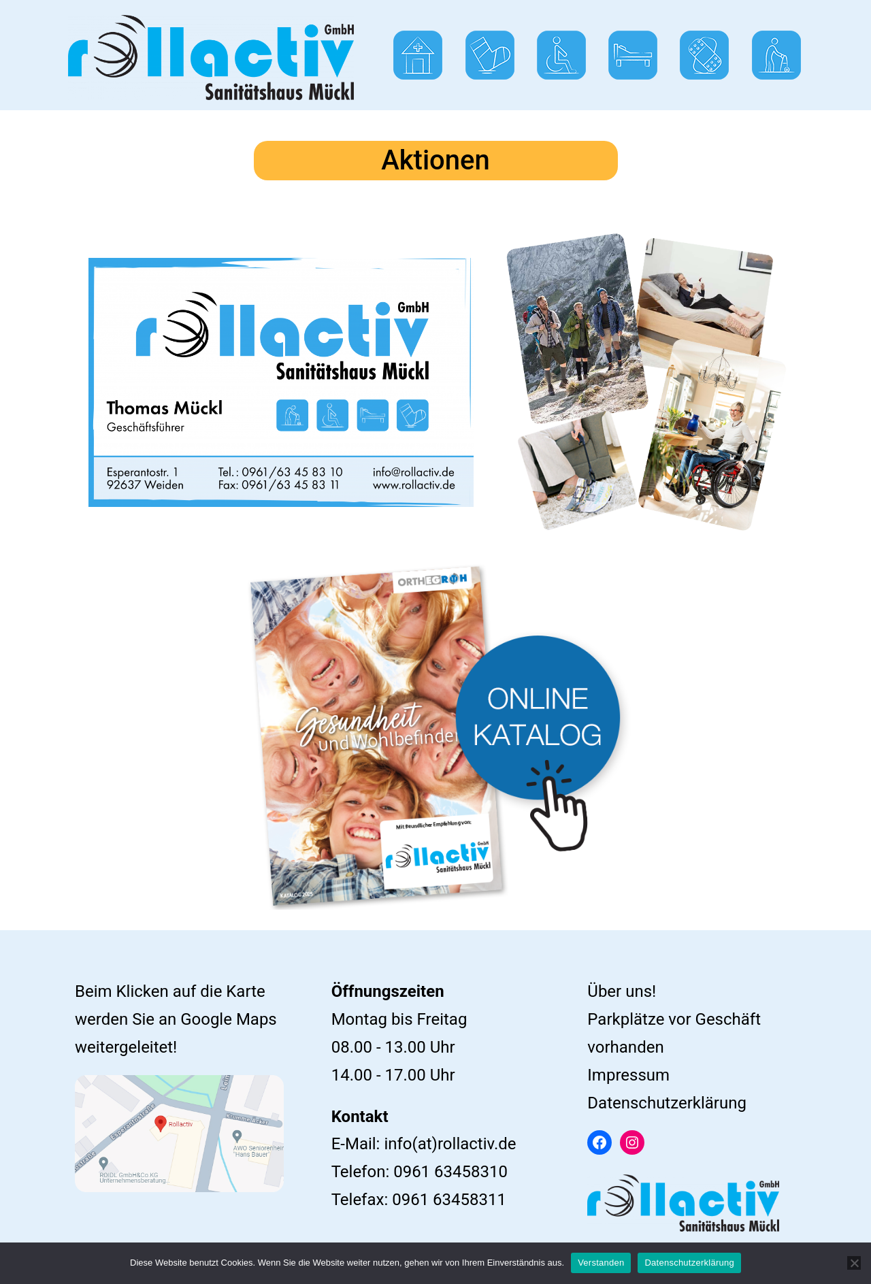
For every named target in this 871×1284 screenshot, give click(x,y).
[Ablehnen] (854, 1263)
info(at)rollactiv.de (450, 1143)
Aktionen (435, 160)
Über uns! (621, 991)
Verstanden (601, 1262)
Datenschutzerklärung (666, 1103)
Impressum (628, 1075)
